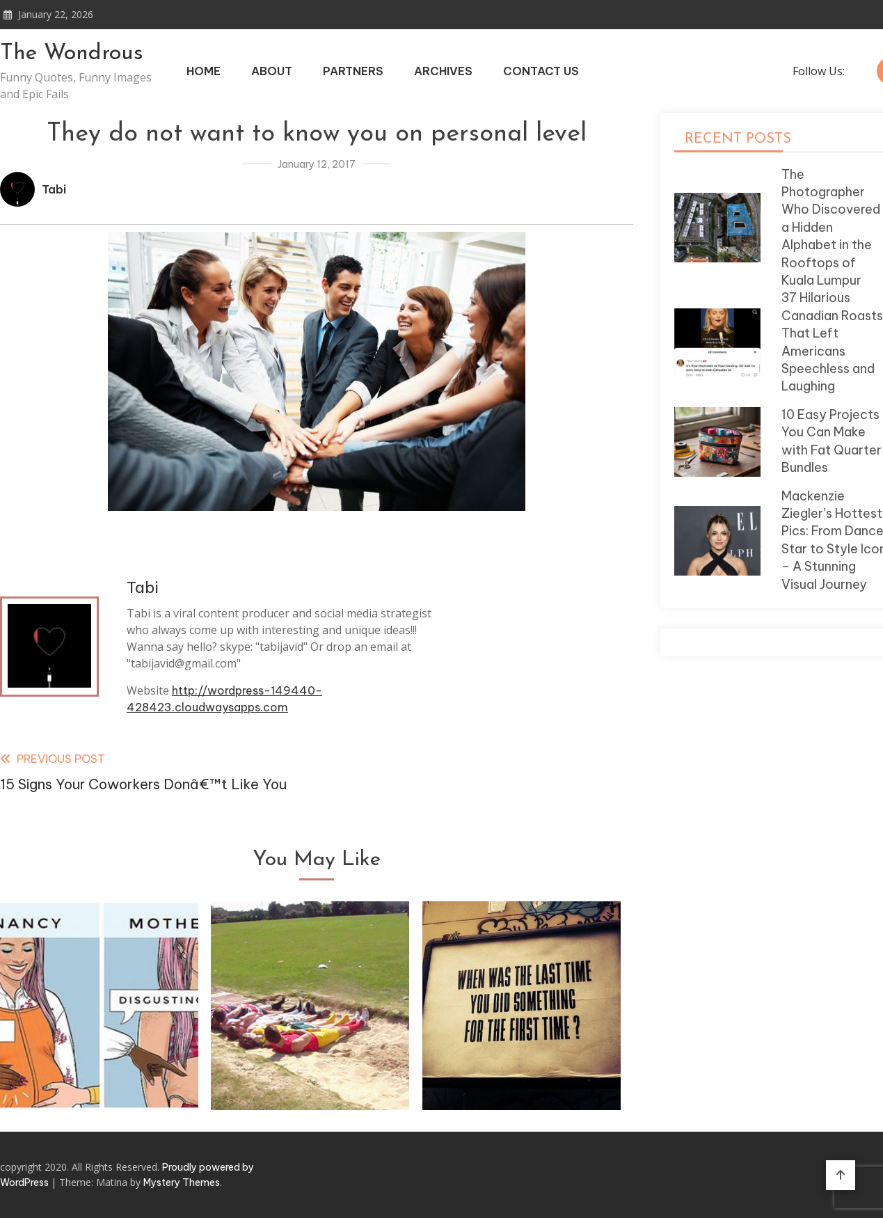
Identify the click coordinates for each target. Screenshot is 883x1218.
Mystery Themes (181, 1182)
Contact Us (541, 71)
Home (203, 71)
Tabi (54, 189)
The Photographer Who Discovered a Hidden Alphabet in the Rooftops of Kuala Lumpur (830, 227)
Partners (353, 71)
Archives (443, 71)
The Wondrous (71, 53)
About (271, 71)
